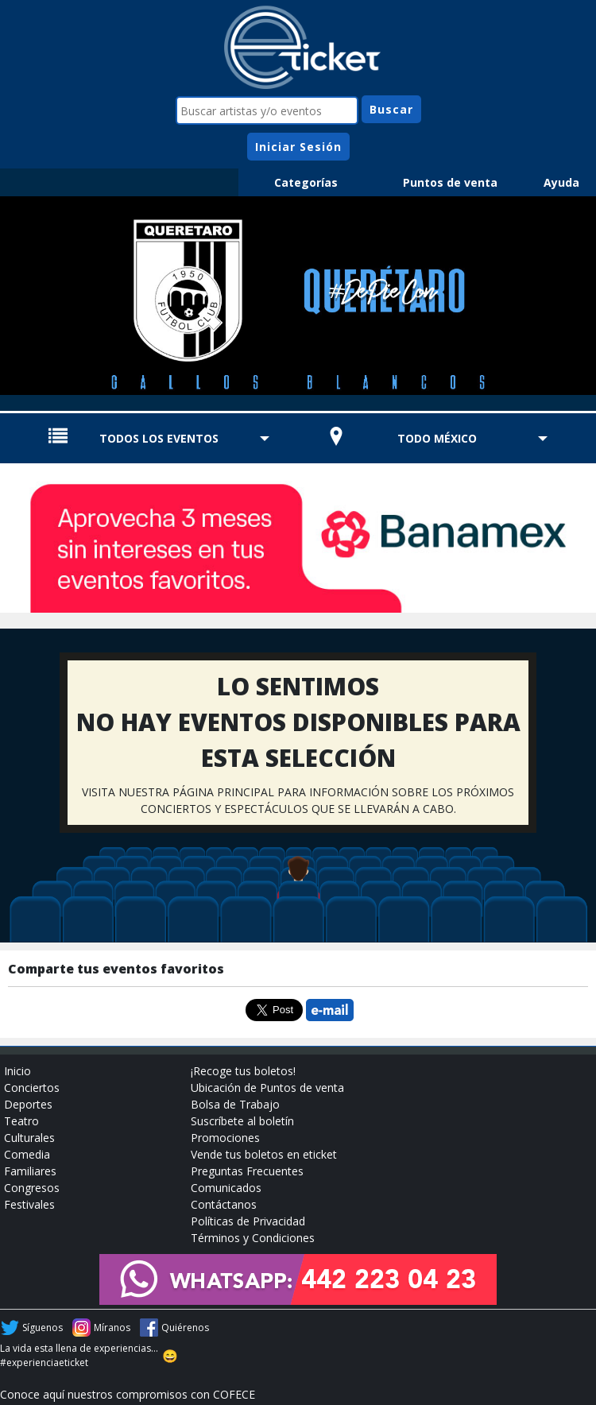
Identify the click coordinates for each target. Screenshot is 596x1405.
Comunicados (226, 1187)
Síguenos (42, 1327)
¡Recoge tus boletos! (243, 1070)
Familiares (30, 1171)
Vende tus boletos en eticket (264, 1154)
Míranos (112, 1327)
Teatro (21, 1120)
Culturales (29, 1137)
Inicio (17, 1070)
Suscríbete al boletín (242, 1120)
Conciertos (32, 1087)
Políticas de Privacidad (248, 1221)
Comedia (27, 1154)
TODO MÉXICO (437, 438)
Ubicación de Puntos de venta (267, 1087)
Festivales (29, 1204)
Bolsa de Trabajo (235, 1104)
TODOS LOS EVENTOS (159, 438)
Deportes (28, 1104)
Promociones (225, 1137)
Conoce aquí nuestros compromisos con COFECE (127, 1394)
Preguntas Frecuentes (247, 1171)
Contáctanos (224, 1204)
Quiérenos (185, 1327)
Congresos (32, 1187)
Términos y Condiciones (253, 1237)
